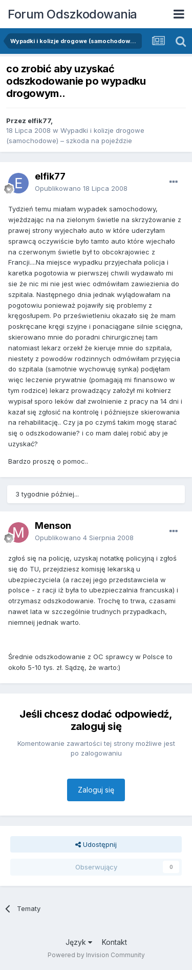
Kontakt (114, 942)
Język (79, 942)
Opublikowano (81, 188)
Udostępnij (96, 844)
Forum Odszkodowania (72, 14)
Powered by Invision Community (96, 955)
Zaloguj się (96, 789)
